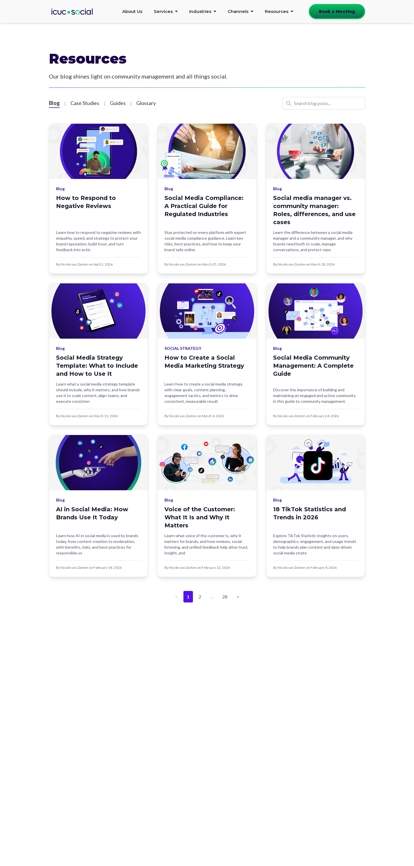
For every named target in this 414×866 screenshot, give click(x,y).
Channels (240, 11)
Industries (202, 11)
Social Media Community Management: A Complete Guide (313, 365)
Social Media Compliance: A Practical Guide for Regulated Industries (204, 206)
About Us (132, 11)
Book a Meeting (337, 11)
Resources (279, 11)
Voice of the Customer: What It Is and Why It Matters (199, 517)
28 (224, 596)
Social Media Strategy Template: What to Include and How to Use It (97, 365)
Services (166, 11)
